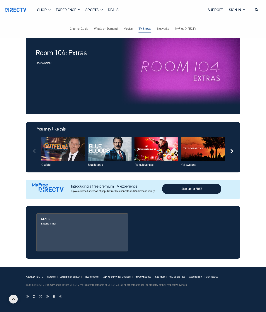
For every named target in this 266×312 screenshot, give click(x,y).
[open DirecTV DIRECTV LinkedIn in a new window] (27, 296)
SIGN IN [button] (237, 9)
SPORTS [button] (94, 9)
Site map (160, 276)
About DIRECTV (34, 276)
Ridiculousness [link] (144, 165)
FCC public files (176, 276)
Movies (128, 29)
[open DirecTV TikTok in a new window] (60, 296)
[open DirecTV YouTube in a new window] (53, 296)
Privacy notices (142, 276)
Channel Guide (79, 29)
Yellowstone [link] (188, 165)
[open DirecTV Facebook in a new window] (34, 296)
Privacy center (91, 276)
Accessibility (195, 276)
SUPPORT (215, 9)
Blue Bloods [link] (95, 165)
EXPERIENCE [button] (68, 9)
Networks (163, 29)
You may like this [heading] (51, 129)
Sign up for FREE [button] (191, 189)
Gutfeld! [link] (46, 165)
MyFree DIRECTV (185, 29)
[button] (257, 10)
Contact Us (212, 276)
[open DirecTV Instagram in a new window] (47, 296)
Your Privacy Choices (119, 276)
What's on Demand (106, 29)
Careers (51, 276)
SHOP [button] (44, 9)
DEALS (113, 9)
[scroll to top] (13, 299)
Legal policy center (69, 276)
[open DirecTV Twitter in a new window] (40, 296)
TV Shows (145, 29)
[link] (63, 149)
